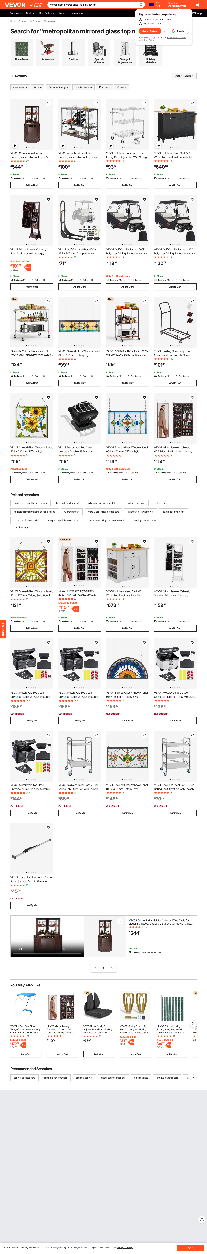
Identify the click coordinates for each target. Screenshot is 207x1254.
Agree (190, 1247)
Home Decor (22, 59)
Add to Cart (32, 185)
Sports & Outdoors (99, 61)
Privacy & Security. (125, 1247)
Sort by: (178, 75)
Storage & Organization (125, 61)
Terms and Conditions (176, 37)
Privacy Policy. (148, 40)
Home (13, 21)
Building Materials (151, 61)
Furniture (22, 21)
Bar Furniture (35, 21)
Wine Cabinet (49, 21)
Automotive (47, 59)
